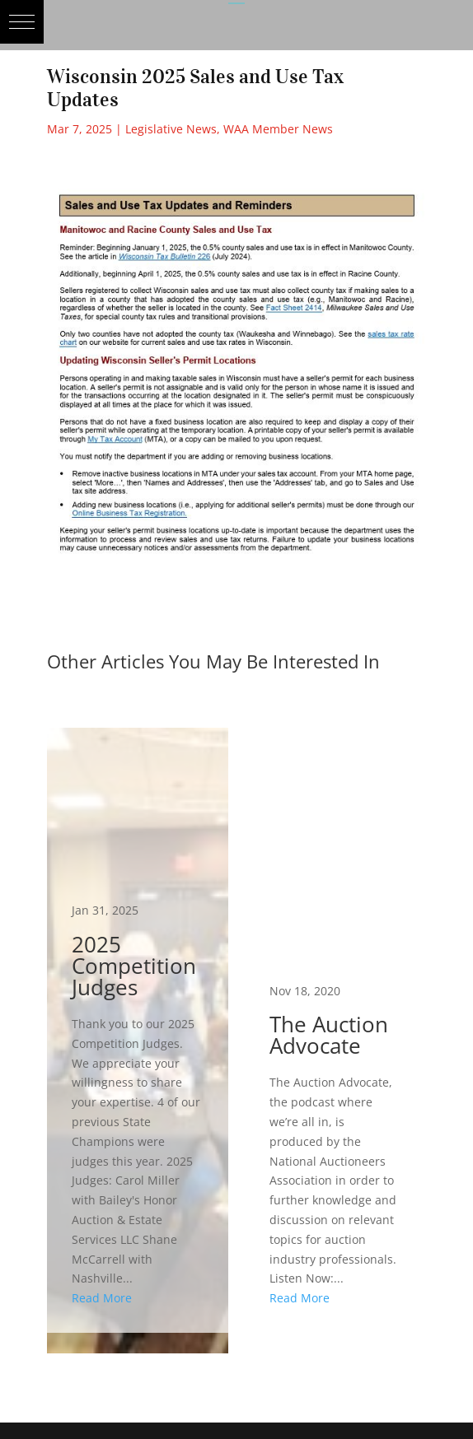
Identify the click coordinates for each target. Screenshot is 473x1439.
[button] (22, 22)
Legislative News (171, 129)
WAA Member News (278, 129)
